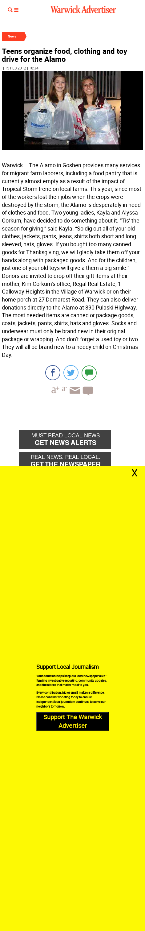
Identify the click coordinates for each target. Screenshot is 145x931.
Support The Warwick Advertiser (72, 721)
